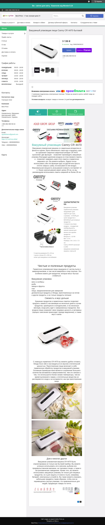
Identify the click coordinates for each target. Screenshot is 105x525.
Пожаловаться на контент (46, 523)
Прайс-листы (6, 37)
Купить (69, 50)
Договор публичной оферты (58, 22)
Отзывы (5, 48)
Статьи (4, 41)
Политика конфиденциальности (64, 523)
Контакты (74, 22)
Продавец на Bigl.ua (52, 521)
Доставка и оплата (23, 22)
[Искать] (83, 16)
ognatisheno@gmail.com (10, 134)
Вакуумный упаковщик (46, 144)
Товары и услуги (7, 22)
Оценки (4, 56)
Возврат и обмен (39, 22)
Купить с (84, 50)
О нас (4, 44)
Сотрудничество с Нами (88, 22)
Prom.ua (61, 519)
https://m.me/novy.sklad (9, 139)
